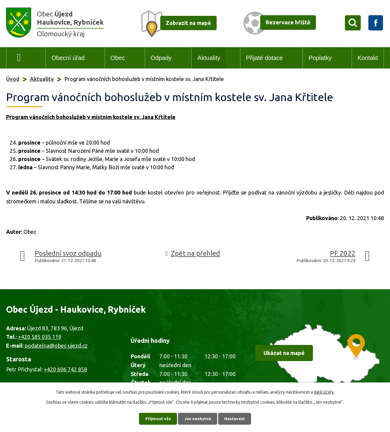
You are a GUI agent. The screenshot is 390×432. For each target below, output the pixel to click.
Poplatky (320, 57)
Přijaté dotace (264, 57)
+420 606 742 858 (65, 369)
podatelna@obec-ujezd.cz (56, 345)
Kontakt (367, 57)
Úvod (19, 58)
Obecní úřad (68, 57)
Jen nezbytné (198, 418)
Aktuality (208, 57)
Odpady (161, 57)
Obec (117, 57)
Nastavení (235, 418)
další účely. (324, 391)
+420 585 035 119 (39, 337)
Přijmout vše (157, 418)
